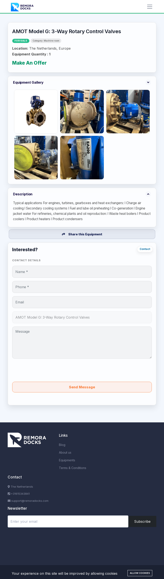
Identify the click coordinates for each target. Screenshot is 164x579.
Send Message (82, 387)
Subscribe (142, 521)
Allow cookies (140, 573)
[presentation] (82, 370)
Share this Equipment (82, 234)
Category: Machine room (46, 40)
